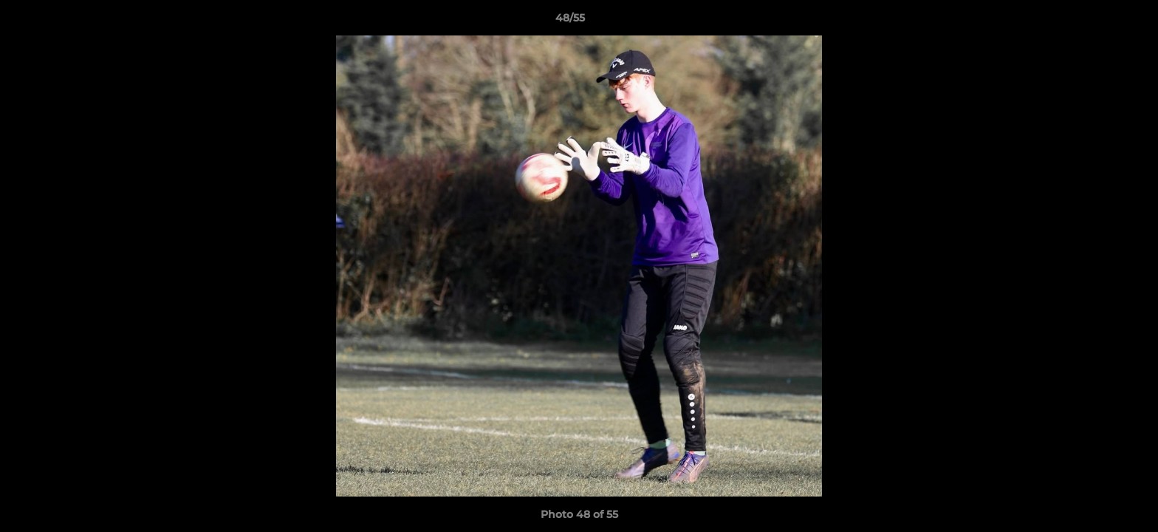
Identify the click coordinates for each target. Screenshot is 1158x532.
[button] (1096, 21)
